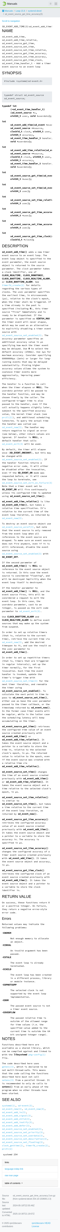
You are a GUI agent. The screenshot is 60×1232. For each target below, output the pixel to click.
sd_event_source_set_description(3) (24, 1138)
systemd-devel (35, 11)
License (35, 1226)
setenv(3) (8, 1080)
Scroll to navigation (11, 21)
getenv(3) (8, 1066)
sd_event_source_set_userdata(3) (22, 1135)
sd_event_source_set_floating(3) (22, 1142)
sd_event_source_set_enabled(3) (22, 335)
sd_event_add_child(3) (16, 1119)
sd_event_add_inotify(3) (17, 1122)
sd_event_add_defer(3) (16, 1125)
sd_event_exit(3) (12, 444)
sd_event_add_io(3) (14, 1112)
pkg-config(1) (37, 1054)
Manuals (7, 11)
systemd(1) (8, 1105)
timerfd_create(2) (13, 285)
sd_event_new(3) (12, 1109)
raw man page (11, 1175)
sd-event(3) (25, 1105)
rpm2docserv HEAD (41, 1223)
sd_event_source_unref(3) (18, 527)
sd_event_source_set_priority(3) (22, 1132)
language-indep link (14, 1169)
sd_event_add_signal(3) (16, 1115)
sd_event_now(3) (12, 427)
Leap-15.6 (20, 11)
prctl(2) (7, 417)
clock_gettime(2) (12, 1145)
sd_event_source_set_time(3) (20, 681)
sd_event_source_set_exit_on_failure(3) (27, 482)
